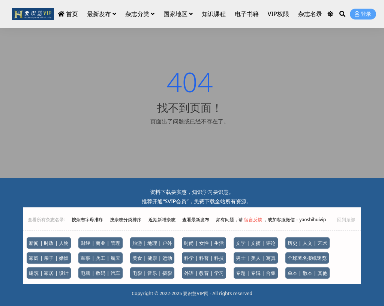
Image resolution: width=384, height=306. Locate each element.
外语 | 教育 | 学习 (204, 273)
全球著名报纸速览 (307, 258)
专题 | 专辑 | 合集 (256, 273)
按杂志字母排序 (88, 219)
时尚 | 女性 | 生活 (204, 243)
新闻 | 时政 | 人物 (49, 243)
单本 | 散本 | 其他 (307, 273)
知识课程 (214, 14)
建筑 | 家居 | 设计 (49, 273)
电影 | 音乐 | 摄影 (152, 273)
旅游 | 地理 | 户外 (152, 243)
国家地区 (176, 14)
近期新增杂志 (162, 219)
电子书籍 (247, 14)
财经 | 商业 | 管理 (100, 243)
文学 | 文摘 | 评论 (256, 243)
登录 (363, 14)
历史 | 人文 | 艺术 (307, 243)
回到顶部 (346, 219)
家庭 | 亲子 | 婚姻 (49, 258)
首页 (68, 14)
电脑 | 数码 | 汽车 (100, 273)
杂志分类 (137, 14)
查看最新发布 (195, 219)
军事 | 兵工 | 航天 (100, 258)
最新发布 (99, 14)
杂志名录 (310, 14)
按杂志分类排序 (125, 219)
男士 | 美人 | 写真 (256, 258)
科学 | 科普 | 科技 (204, 258)
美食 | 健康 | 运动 (152, 258)
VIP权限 (278, 14)
